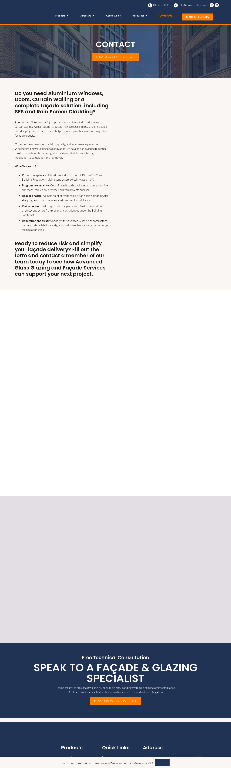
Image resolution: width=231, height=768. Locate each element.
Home (106, 757)
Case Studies (113, 15)
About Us (87, 15)
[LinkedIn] (217, 5)
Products (62, 15)
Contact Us (166, 15)
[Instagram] (212, 5)
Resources (140, 15)
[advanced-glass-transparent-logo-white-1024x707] (23, 12)
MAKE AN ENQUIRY (197, 16)
